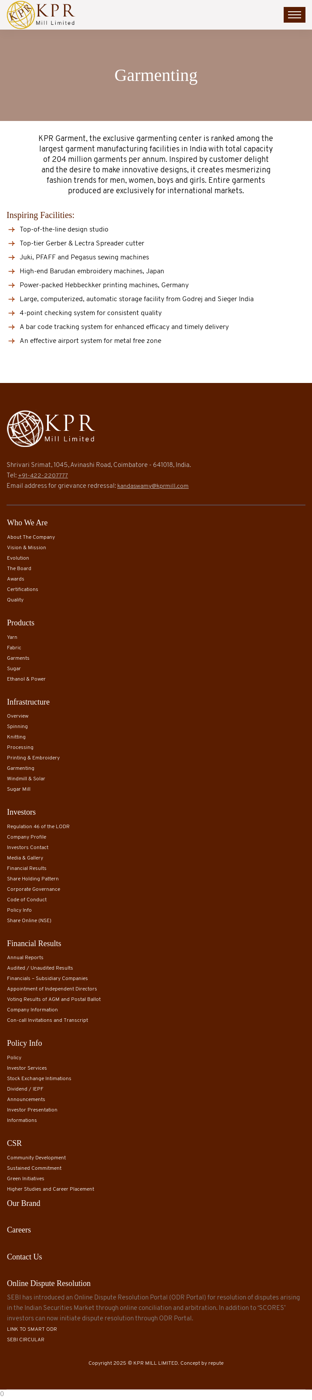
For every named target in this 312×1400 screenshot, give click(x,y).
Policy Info (19, 910)
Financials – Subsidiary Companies (47, 978)
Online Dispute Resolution (49, 1283)
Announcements (26, 1099)
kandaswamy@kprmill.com (153, 486)
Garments (18, 658)
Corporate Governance (33, 889)
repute (216, 1363)
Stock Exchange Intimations (39, 1078)
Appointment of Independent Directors (52, 989)
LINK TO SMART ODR (32, 1329)
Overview (17, 716)
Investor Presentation (32, 1110)
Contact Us (24, 1256)
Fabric (14, 648)
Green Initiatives (25, 1179)
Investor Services (27, 1068)
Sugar (14, 668)
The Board (19, 568)
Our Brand (23, 1203)
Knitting (16, 737)
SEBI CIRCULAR (25, 1340)
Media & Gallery (25, 858)
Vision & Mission (26, 548)
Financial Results (27, 868)
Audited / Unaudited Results (40, 968)
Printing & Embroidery (33, 758)
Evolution (18, 558)
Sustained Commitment (34, 1168)
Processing (20, 747)
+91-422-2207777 (43, 476)
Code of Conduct (27, 900)
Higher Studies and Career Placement (50, 1189)
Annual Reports (25, 957)
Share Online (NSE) (29, 920)
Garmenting (20, 768)
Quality (15, 600)
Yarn (12, 637)
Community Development (36, 1158)
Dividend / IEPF (25, 1089)
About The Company (31, 537)
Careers (19, 1229)
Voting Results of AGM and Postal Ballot (54, 999)
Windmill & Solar (26, 779)
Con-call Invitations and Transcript (47, 1020)
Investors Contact (27, 847)
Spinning (17, 726)
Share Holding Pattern (33, 879)
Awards (15, 579)
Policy (14, 1058)
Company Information (32, 1010)
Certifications (22, 589)
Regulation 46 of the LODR (38, 826)
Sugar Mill (19, 789)
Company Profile (26, 837)
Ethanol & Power (26, 679)
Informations (22, 1120)
